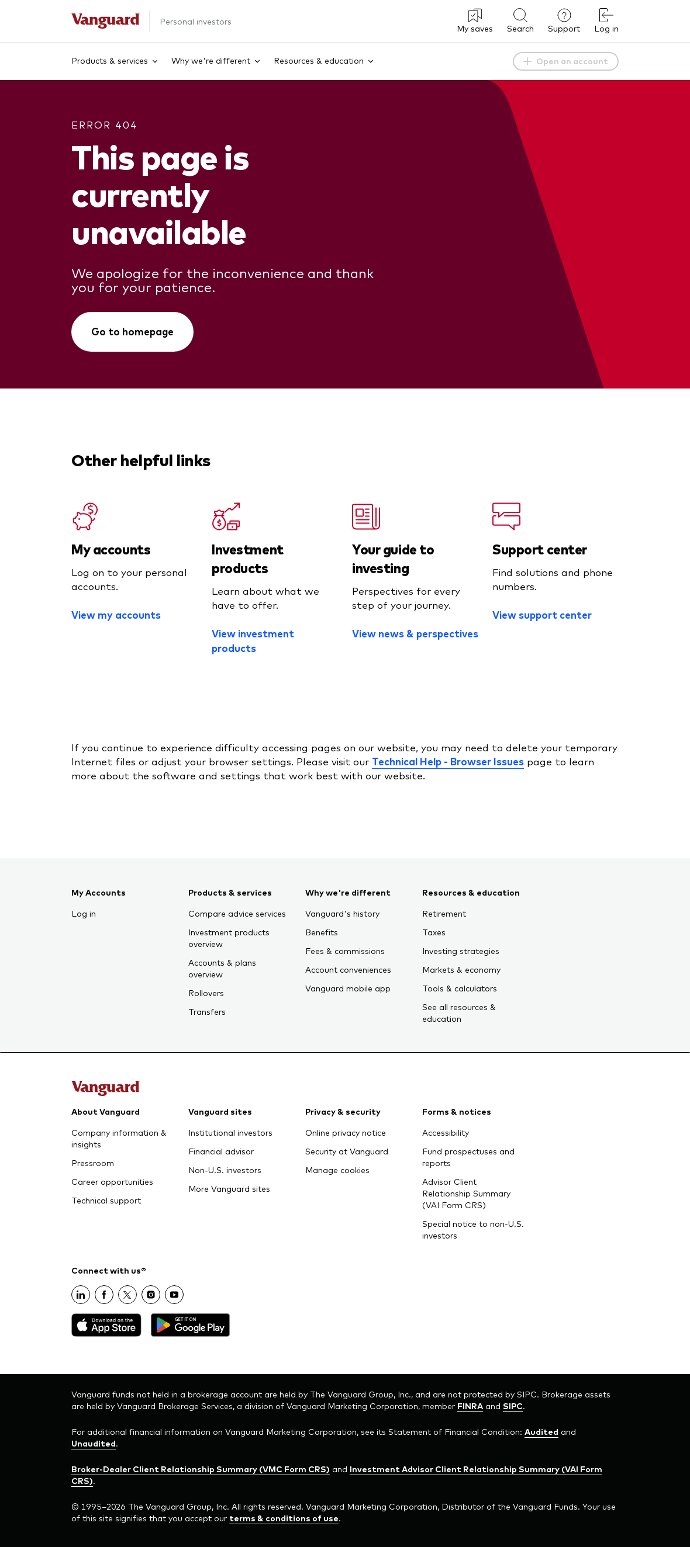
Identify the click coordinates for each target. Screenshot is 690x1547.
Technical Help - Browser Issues (448, 761)
